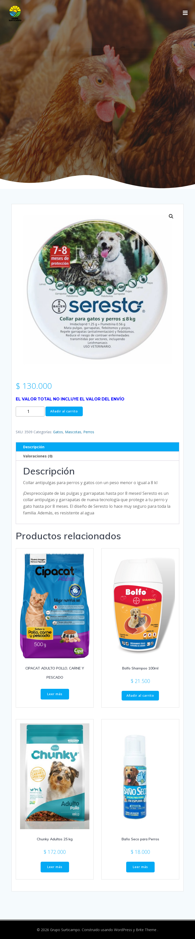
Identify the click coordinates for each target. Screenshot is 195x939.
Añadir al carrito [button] (140, 695)
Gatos (58, 431)
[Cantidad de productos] (30, 411)
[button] (171, 216)
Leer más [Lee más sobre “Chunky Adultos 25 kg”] (54, 867)
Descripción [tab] (33, 446)
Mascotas (73, 431)
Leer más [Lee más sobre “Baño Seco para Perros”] (140, 867)
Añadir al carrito (64, 411)
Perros (88, 431)
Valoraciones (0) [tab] (38, 456)
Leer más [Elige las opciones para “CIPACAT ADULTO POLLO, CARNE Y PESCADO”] (54, 694)
